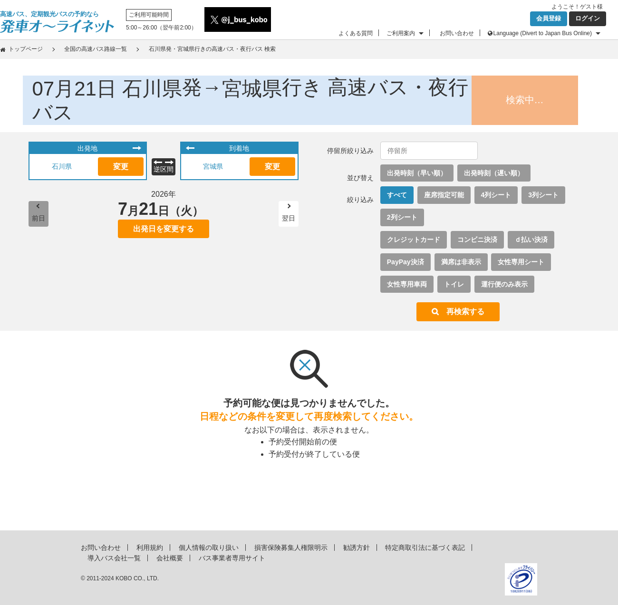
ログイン (587, 18)
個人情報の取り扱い (209, 547)
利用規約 (149, 547)
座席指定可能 (444, 195)
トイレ (454, 284)
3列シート (543, 195)
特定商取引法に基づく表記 (425, 547)
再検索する (465, 311)
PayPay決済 (405, 262)
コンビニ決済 (477, 239)
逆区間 (164, 169)
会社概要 (169, 558)
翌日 (288, 218)
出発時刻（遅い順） (494, 173)
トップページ (26, 49)
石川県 (62, 166)
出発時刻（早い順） (417, 173)
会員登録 (548, 18)
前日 (38, 218)
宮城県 (213, 166)
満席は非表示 (461, 262)
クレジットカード (413, 239)
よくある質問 (355, 33)
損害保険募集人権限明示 (291, 547)
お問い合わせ (457, 33)
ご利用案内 (400, 33)
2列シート (402, 217)
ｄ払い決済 (531, 239)
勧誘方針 (356, 547)
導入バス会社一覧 (114, 558)
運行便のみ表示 (504, 284)
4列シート (496, 195)
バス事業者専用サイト (232, 558)
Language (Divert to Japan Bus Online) (542, 33)
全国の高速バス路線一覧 (95, 49)
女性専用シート (521, 262)
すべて (397, 195)
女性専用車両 (407, 284)
